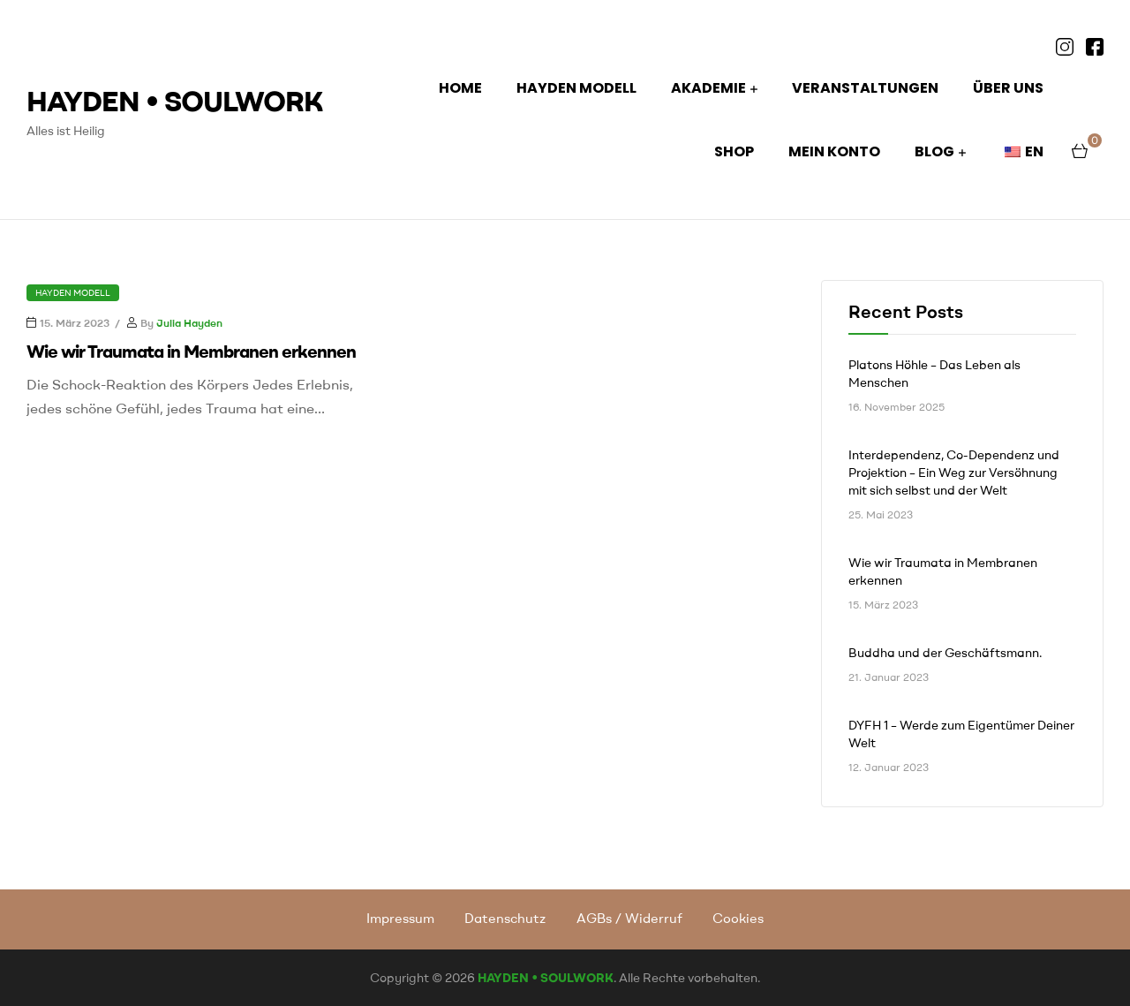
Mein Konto (834, 151)
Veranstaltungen (865, 88)
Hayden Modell (72, 293)
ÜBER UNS (1008, 88)
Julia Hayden (189, 322)
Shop (734, 151)
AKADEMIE (708, 88)
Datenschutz (505, 918)
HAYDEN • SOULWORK (174, 100)
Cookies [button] (738, 918)
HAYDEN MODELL (576, 88)
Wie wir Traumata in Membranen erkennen (191, 351)
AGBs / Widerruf (629, 918)
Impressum (400, 918)
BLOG (934, 151)
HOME (460, 88)
